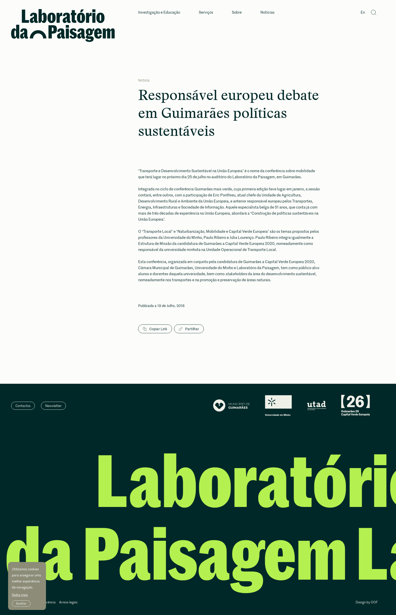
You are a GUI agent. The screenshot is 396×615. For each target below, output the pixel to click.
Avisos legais (68, 602)
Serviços (206, 12)
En (363, 12)
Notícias (267, 12)
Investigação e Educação (159, 12)
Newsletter (53, 405)
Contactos (23, 405)
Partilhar (189, 328)
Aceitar (21, 603)
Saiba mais (20, 595)
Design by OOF (367, 602)
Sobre (237, 12)
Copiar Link (155, 328)
